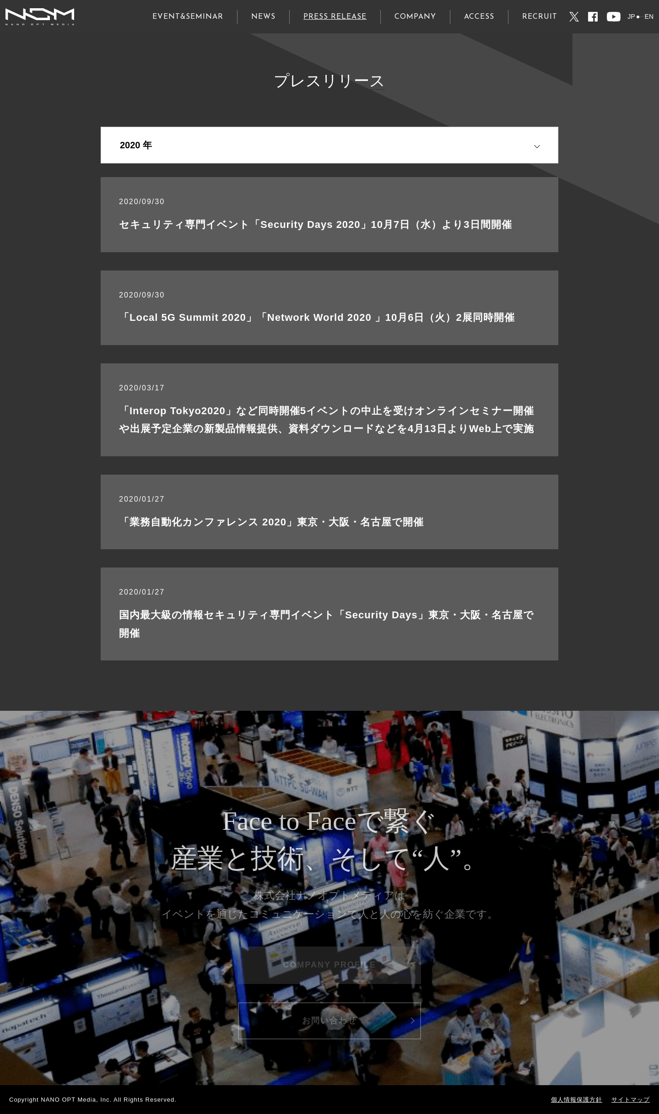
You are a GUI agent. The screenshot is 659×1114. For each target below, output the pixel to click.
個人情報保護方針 (576, 1099)
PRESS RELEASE (335, 17)
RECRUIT (539, 17)
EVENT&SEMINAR (187, 17)
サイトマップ (630, 1099)
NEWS (263, 17)
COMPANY (415, 17)
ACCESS (479, 17)
